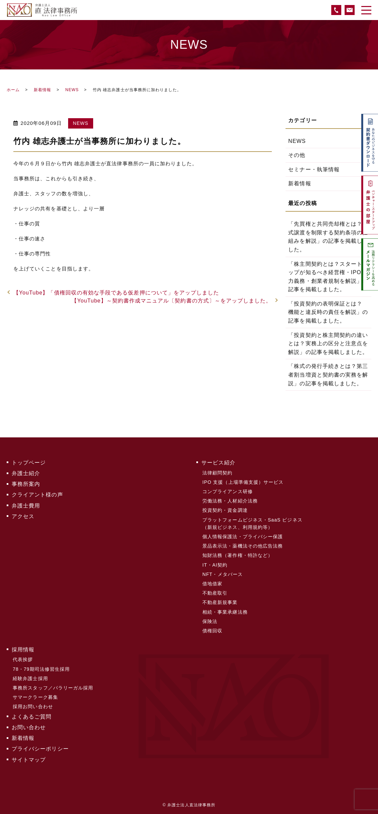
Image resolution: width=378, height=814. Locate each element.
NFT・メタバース (222, 573)
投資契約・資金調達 (225, 510)
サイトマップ (29, 758)
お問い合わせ (29, 726)
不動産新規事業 (219, 601)
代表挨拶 (23, 658)
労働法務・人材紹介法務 (230, 500)
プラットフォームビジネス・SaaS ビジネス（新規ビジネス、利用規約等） (252, 523)
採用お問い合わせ (33, 705)
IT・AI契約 (214, 564)
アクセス (23, 516)
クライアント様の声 (37, 494)
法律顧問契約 (217, 472)
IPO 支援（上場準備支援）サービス (243, 481)
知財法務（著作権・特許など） (237, 555)
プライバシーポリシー (40, 747)
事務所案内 (26, 484)
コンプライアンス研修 (227, 491)
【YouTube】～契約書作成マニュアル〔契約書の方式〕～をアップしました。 (171, 300)
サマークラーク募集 (35, 695)
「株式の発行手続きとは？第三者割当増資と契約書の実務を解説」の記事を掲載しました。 (328, 374)
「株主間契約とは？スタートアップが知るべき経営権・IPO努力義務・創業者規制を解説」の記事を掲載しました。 (328, 276)
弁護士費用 (26, 505)
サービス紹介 (218, 462)
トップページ (29, 462)
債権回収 (212, 629)
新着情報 (42, 89)
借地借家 (212, 583)
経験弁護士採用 (30, 677)
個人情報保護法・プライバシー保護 (242, 536)
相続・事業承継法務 (225, 611)
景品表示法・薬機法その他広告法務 (242, 545)
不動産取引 (214, 592)
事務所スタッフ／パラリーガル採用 (53, 686)
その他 (296, 155)
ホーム (13, 89)
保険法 (209, 620)
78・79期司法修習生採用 (41, 667)
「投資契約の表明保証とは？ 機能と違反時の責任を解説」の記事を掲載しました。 (328, 312)
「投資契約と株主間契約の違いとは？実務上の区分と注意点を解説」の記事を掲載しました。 (328, 343)
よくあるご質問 (31, 715)
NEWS (71, 89)
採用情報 (23, 648)
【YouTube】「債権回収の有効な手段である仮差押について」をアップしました (116, 292)
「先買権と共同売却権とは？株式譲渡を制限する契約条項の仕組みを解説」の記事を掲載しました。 (328, 236)
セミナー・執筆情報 (314, 169)
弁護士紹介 (26, 473)
